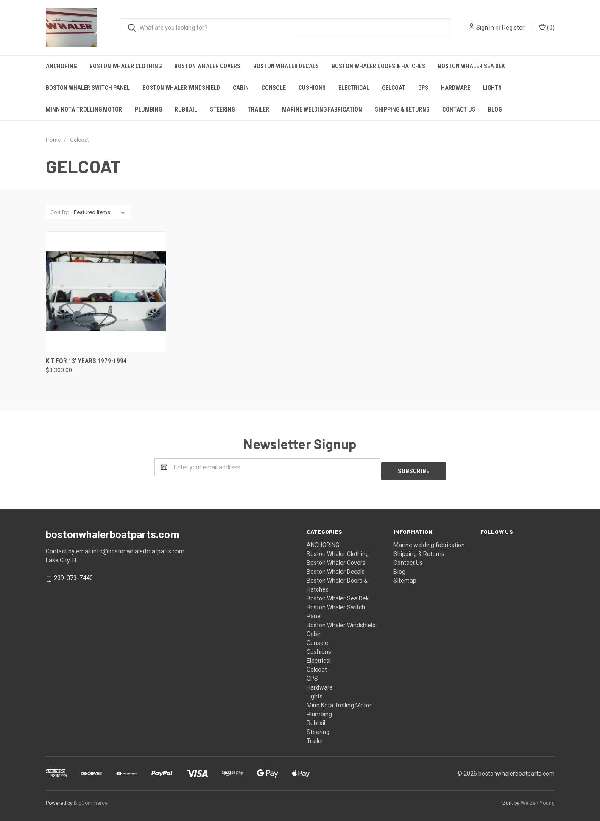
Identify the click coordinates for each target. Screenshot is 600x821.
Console (274, 87)
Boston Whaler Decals (286, 66)
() (547, 27)
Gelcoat (393, 87)
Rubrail (186, 109)
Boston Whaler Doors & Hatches (378, 66)
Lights (492, 87)
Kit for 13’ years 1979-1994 (86, 361)
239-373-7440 (73, 574)
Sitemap (404, 576)
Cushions (312, 87)
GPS (423, 87)
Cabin (241, 87)
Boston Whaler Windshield (181, 87)
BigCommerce (91, 799)
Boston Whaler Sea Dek (471, 66)
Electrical (353, 87)
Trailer (258, 109)
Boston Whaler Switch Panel (88, 87)
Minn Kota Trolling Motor (84, 109)
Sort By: (59, 212)
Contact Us (458, 109)
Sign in (485, 27)
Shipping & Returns (402, 109)
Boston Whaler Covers (207, 66)
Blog (495, 109)
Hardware (455, 87)
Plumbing (148, 109)
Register (513, 27)
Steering (222, 109)
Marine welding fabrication (322, 109)
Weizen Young (538, 799)
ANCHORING (61, 66)
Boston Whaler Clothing (125, 66)
